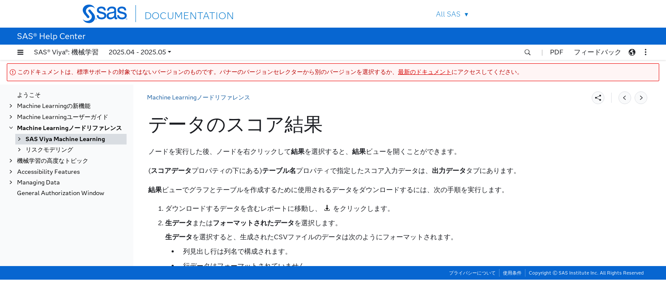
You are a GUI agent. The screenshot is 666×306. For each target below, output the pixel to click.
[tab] (84, 191)
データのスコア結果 (69, 191)
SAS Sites (566, 13)
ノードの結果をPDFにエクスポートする (81, 205)
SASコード (49, 124)
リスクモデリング (49, 286)
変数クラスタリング (60, 264)
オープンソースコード (63, 91)
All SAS (448, 14)
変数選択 (46, 275)
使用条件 (512, 299)
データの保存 (52, 135)
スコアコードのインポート (69, 146)
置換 (40, 113)
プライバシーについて (472, 299)
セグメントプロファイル (66, 220)
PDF (556, 52)
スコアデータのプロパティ (78, 180)
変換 (40, 253)
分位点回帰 (49, 102)
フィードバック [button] (597, 52)
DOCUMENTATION (175, 13)
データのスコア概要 (69, 169)
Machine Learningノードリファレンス (198, 97)
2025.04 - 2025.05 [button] (137, 52)
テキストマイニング (60, 242)
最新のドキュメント (425, 72)
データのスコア (55, 158)
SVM (41, 231)
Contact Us (546, 13)
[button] (20, 52)
